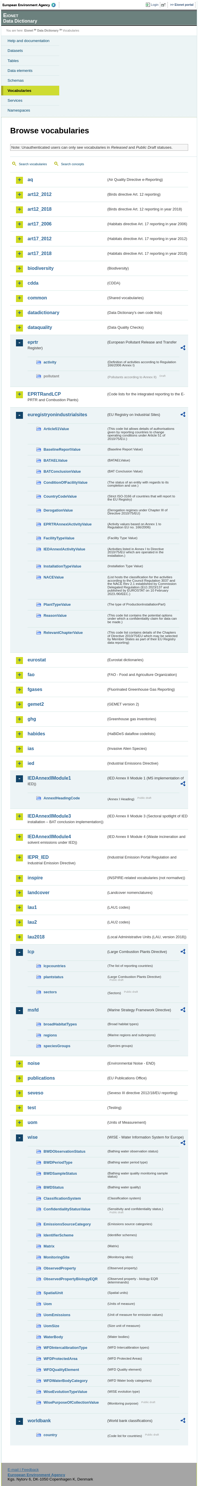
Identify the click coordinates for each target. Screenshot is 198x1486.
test (32, 1107)
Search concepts (72, 164)
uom (32, 1122)
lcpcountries (55, 966)
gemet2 (36, 704)
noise (34, 1063)
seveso (35, 1092)
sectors (50, 992)
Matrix (49, 1246)
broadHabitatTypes (60, 1024)
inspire (35, 877)
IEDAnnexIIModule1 (49, 778)
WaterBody (53, 1337)
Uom (48, 1304)
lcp (31, 951)
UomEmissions (57, 1315)
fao (31, 674)
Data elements (20, 70)
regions (50, 1035)
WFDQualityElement (61, 1369)
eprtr (33, 342)
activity (50, 362)
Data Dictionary (47, 30)
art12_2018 (40, 209)
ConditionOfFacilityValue (65, 482)
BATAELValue (55, 460)
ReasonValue (55, 615)
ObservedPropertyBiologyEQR (71, 1279)
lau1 (32, 907)
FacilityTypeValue (59, 538)
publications (41, 1078)
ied (31, 763)
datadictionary (43, 312)
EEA (31, 5)
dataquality (40, 327)
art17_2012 (40, 238)
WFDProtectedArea (61, 1358)
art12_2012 (40, 194)
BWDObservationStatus (64, 1151)
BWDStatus (54, 1187)
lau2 (32, 922)
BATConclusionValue (62, 471)
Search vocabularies (33, 164)
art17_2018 (40, 253)
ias (31, 748)
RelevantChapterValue (63, 632)
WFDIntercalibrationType (65, 1347)
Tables (13, 61)
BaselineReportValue (62, 449)
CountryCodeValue (60, 496)
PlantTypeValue (57, 604)
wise (33, 1137)
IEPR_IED (38, 857)
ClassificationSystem (62, 1198)
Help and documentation (29, 41)
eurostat (37, 659)
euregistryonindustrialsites (57, 414)
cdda (33, 283)
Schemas (16, 80)
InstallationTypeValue (62, 566)
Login (155, 4)
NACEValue (54, 577)
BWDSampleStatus (60, 1173)
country (50, 1435)
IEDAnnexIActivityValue (64, 549)
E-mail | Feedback (23, 1469)
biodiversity (41, 268)
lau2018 (36, 936)
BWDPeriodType (58, 1162)
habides (36, 733)
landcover (39, 892)
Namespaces (19, 110)
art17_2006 (40, 223)
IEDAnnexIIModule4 (49, 836)
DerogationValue (58, 510)
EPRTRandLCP (44, 394)
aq (30, 179)
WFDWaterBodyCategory (66, 1380)
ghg (32, 718)
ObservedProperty (60, 1268)
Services (15, 100)
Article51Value (56, 429)
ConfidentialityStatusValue (67, 1209)
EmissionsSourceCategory (67, 1224)
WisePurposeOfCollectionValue (71, 1402)
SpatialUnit (53, 1293)
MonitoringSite (57, 1257)
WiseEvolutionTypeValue (65, 1391)
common (37, 297)
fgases (35, 689)
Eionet (28, 30)
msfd (33, 1009)
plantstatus (53, 977)
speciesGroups (57, 1046)
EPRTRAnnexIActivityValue (68, 524)
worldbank (39, 1420)
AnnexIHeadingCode (62, 798)
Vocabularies (19, 90)
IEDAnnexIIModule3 (49, 816)
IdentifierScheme (58, 1235)
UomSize (51, 1326)
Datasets (15, 50)
